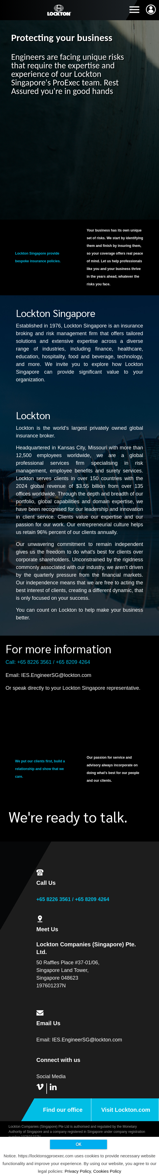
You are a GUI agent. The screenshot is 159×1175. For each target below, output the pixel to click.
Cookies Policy (107, 1171)
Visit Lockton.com (125, 1110)
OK (78, 1144)
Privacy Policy (78, 1171)
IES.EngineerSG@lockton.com (56, 675)
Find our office (62, 1110)
